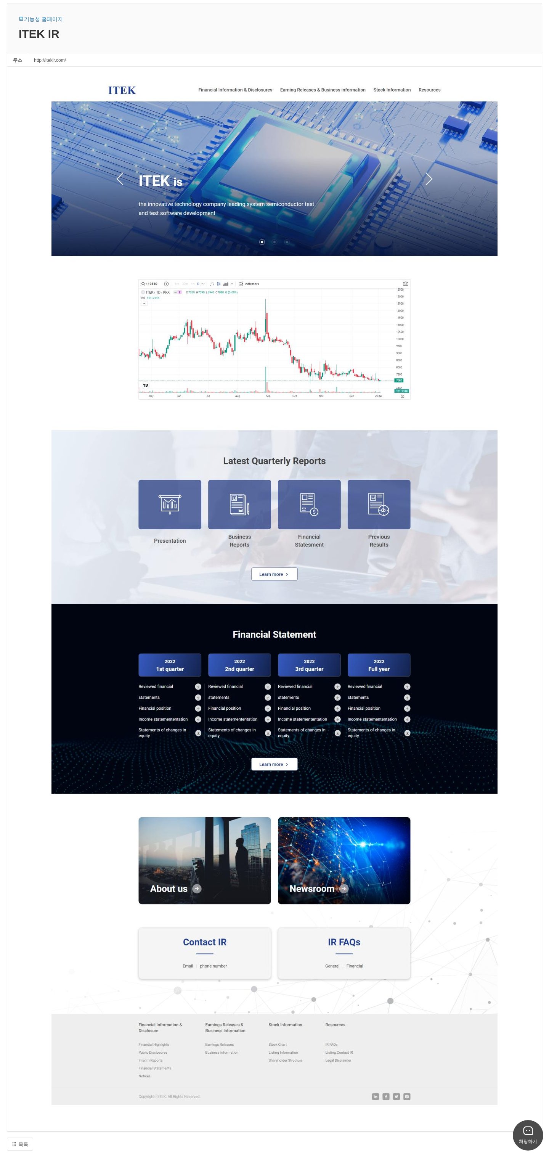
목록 (20, 1144)
